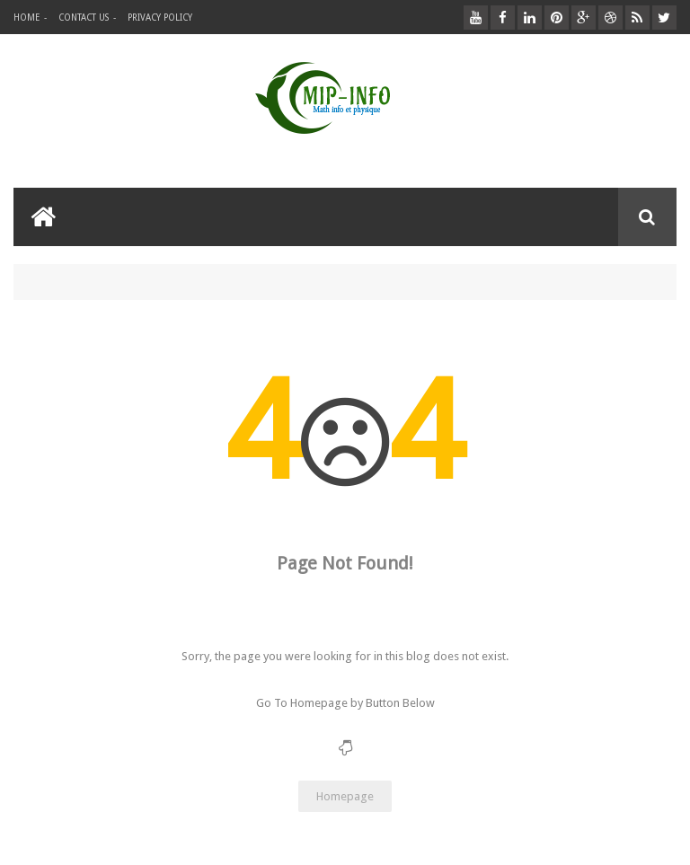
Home (26, 17)
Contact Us (83, 17)
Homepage (345, 796)
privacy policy (160, 17)
